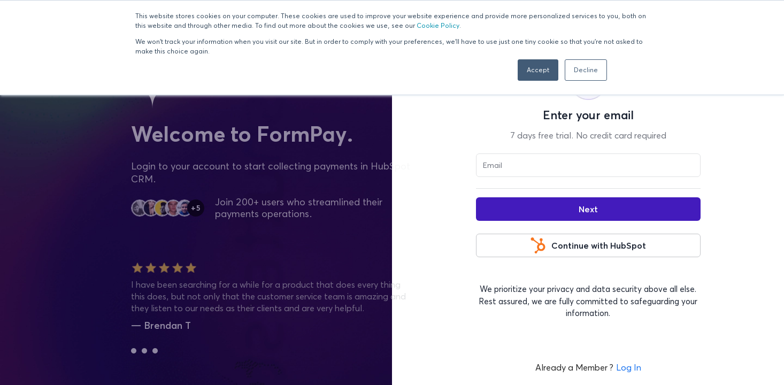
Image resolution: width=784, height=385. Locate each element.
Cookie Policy (438, 25)
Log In (628, 367)
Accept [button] (538, 70)
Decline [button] (586, 70)
